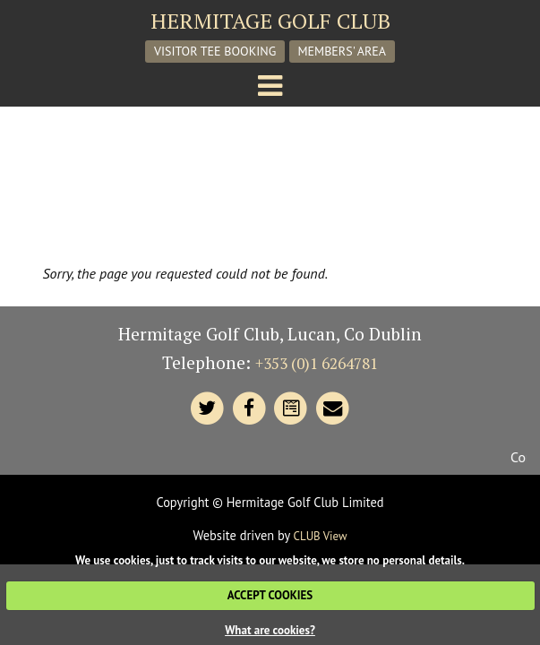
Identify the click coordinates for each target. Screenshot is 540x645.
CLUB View (320, 536)
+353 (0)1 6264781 (316, 363)
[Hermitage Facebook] (249, 409)
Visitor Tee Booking (215, 51)
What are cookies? (270, 630)
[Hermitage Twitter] (207, 409)
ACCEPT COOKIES (270, 595)
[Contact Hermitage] (291, 409)
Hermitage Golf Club (270, 20)
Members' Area (342, 51)
